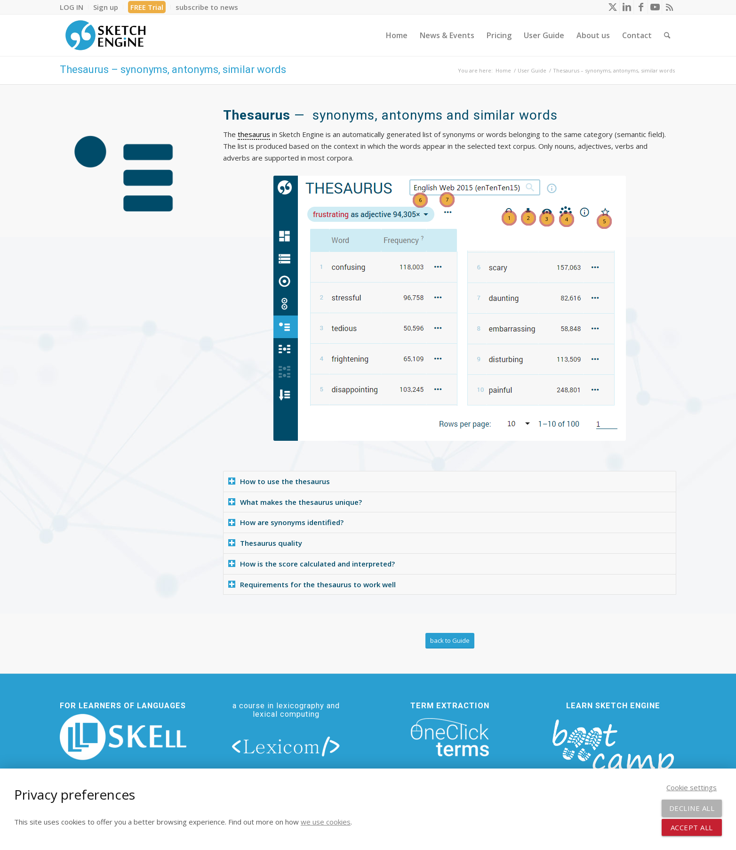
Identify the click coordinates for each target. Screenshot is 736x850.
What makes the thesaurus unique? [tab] (295, 502)
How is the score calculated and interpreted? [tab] (311, 563)
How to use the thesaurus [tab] (279, 481)
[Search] (667, 35)
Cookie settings (691, 787)
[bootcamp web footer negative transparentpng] (613, 752)
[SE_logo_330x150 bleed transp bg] (105, 35)
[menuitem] (74, 7)
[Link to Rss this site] (669, 7)
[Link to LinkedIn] (626, 7)
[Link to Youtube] (655, 7)
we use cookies (326, 821)
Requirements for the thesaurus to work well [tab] (312, 584)
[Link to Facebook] (641, 7)
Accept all (692, 827)
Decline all (692, 808)
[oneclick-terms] (450, 737)
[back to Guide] (449, 640)
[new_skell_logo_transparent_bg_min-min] (123, 737)
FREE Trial (146, 7)
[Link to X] (612, 7)
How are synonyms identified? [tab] (286, 522)
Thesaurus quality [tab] (265, 543)
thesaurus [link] (254, 134)
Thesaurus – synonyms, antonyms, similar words (173, 69)
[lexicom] (286, 745)
